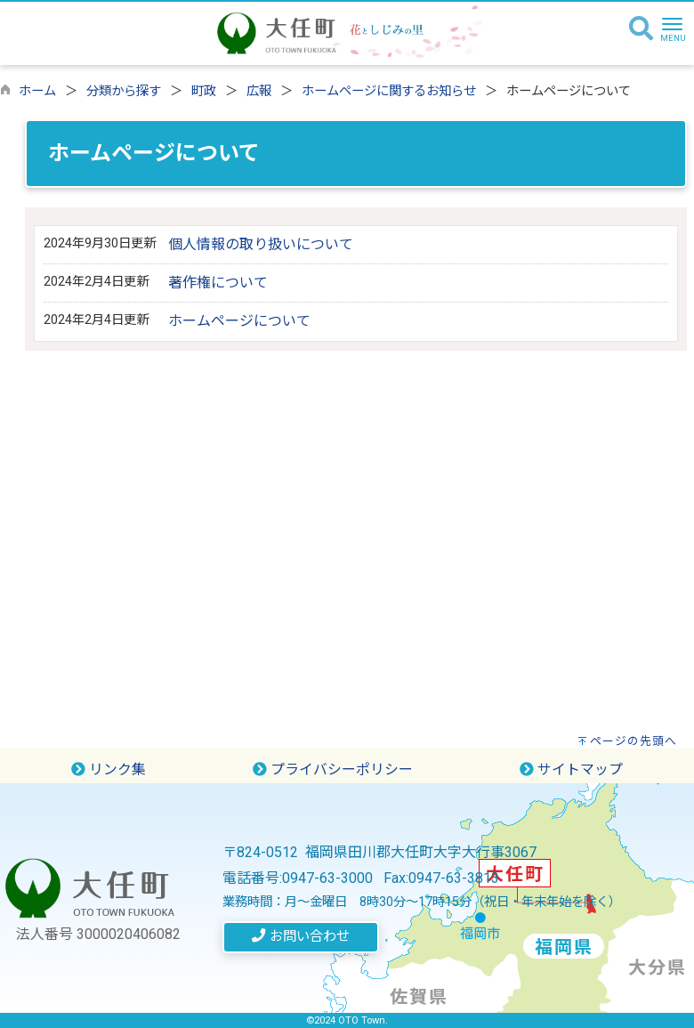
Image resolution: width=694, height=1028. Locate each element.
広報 (258, 91)
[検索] (641, 29)
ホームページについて (239, 320)
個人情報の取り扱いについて (260, 244)
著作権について (218, 282)
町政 (203, 91)
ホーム (37, 91)
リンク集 (108, 769)
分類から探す (123, 91)
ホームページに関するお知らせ (389, 91)
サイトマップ (571, 769)
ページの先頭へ (633, 741)
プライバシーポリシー (333, 769)
